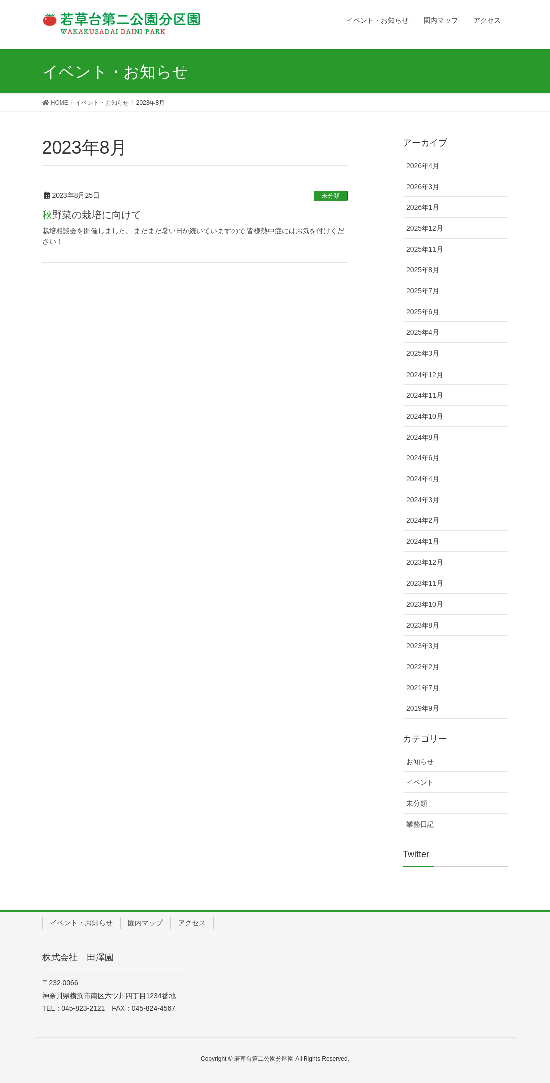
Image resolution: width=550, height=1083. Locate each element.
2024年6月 (422, 458)
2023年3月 (422, 646)
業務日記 (420, 824)
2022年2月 (422, 667)
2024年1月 (422, 541)
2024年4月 (422, 479)
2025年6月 (422, 312)
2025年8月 (422, 270)
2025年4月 (422, 332)
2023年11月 (424, 583)
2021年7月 (422, 688)
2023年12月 (424, 562)
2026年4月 (422, 166)
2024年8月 (422, 437)
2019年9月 (422, 708)
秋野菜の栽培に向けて (91, 214)
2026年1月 (422, 207)
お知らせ (420, 761)
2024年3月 (422, 500)
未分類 (331, 195)
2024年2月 (422, 520)
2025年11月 (424, 249)
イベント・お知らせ (81, 923)
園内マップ (145, 923)
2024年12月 (424, 375)
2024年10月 (424, 416)
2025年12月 (424, 228)
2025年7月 (422, 291)
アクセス (192, 923)
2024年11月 (424, 395)
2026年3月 (422, 187)
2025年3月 (422, 353)
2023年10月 (424, 604)
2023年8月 (422, 625)
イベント (420, 782)
